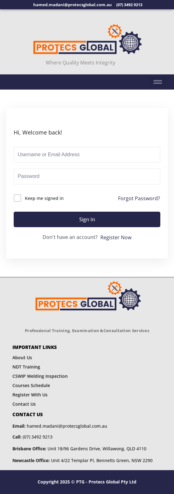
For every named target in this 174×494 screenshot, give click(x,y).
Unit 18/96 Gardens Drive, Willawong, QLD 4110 (79, 449)
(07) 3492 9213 (32, 437)
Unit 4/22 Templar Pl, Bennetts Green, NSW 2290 (82, 460)
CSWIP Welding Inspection (40, 376)
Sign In (87, 219)
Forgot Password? (139, 198)
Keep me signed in (44, 198)
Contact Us (24, 404)
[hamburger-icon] (158, 81)
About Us (22, 357)
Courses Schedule (31, 385)
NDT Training (26, 367)
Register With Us (30, 395)
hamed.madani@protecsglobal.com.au (59, 426)
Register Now (115, 237)
